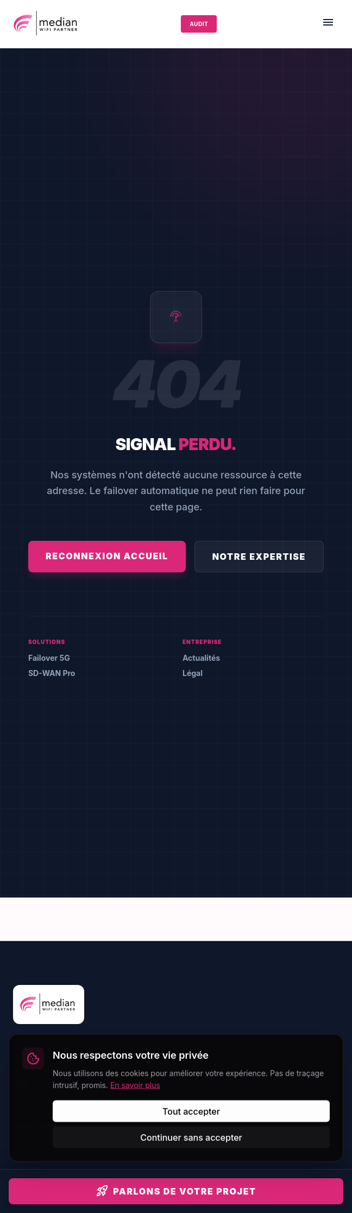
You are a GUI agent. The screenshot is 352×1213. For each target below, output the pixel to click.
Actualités (201, 657)
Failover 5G (49, 657)
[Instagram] (85, 1085)
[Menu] (328, 23)
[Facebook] (54, 1085)
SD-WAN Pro (51, 673)
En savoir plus (135, 1194)
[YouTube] (115, 1085)
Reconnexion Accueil (107, 556)
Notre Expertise (259, 556)
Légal (193, 673)
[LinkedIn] (24, 1085)
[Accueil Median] (46, 24)
